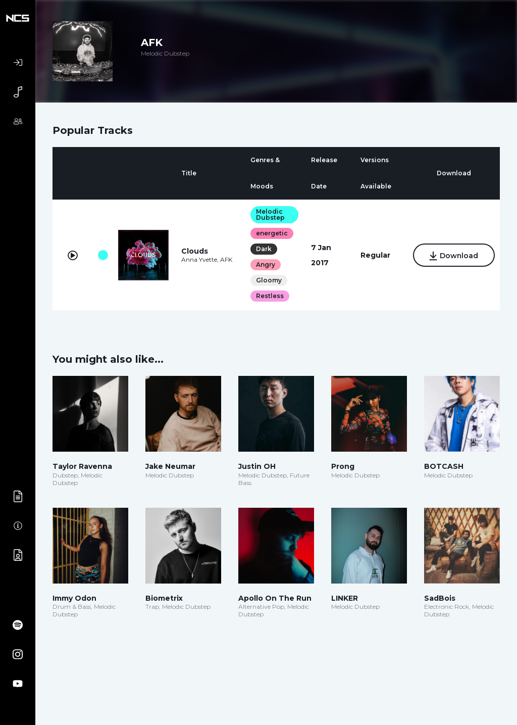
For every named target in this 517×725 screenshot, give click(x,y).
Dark (263, 249)
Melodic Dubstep (269, 214)
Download (453, 256)
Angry (265, 264)
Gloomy (268, 280)
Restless (269, 296)
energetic (271, 233)
